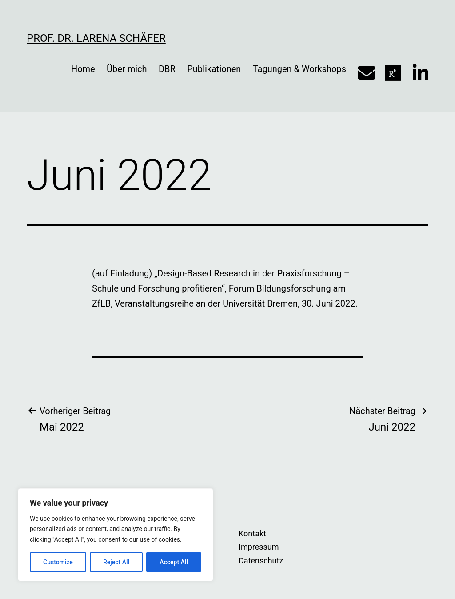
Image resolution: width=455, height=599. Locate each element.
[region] (115, 534)
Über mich (127, 69)
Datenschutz (261, 560)
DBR (167, 69)
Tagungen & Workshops (299, 69)
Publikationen (214, 69)
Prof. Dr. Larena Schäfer (96, 38)
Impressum (259, 546)
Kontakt (252, 533)
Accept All (174, 562)
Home (83, 69)
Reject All (116, 562)
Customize (58, 562)
